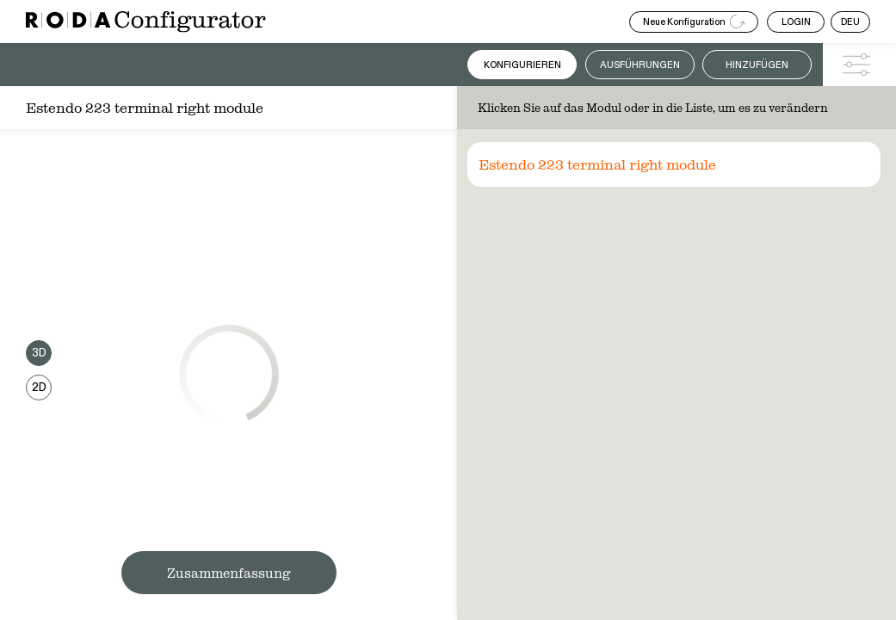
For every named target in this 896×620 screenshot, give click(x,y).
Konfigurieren (522, 65)
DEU (850, 22)
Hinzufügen (757, 65)
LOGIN (796, 22)
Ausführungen (640, 65)
